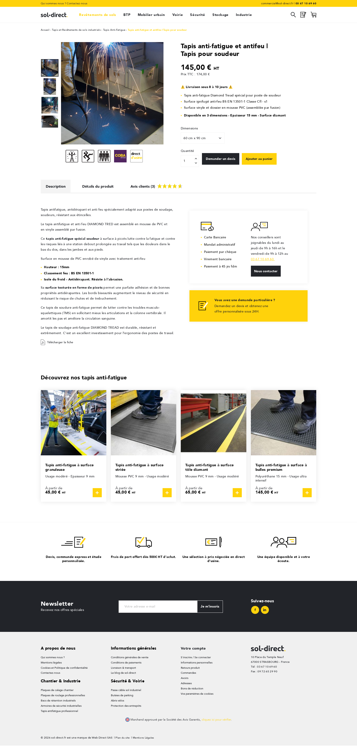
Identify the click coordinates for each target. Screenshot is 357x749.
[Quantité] (190, 161)
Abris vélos (117, 703)
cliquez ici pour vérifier (216, 723)
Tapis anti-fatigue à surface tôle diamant (212, 468)
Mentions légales (51, 665)
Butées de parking (122, 698)
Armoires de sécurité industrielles (61, 709)
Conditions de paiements (126, 665)
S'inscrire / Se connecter (196, 659)
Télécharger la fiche (58, 344)
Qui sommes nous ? (53, 3)
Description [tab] (57, 186)
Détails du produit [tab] (103, 186)
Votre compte (194, 650)
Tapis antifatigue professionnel (59, 714)
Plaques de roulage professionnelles (63, 698)
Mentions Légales (144, 741)
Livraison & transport (123, 670)
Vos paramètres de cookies (197, 697)
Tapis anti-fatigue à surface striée (142, 468)
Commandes (188, 675)
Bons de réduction (192, 691)
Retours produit (190, 670)
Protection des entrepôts (126, 709)
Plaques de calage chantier (57, 692)
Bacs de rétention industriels (58, 703)
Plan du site (122, 741)
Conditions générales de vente (129, 659)
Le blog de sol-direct (123, 675)
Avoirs (184, 681)
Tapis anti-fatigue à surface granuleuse (72, 468)
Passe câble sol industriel (126, 692)
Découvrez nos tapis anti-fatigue (88, 378)
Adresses (186, 686)
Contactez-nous (77, 3)
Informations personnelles (196, 665)
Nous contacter (266, 273)
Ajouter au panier (267, 161)
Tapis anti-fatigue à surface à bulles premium (282, 468)
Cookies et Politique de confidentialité (64, 670)
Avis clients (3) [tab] (166, 186)
